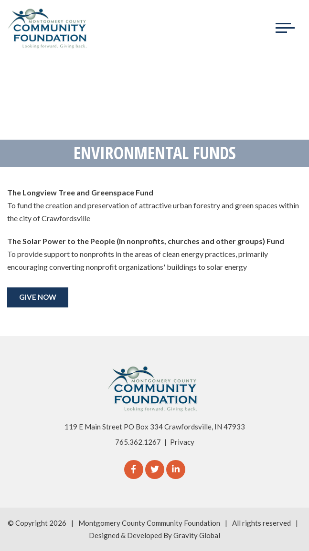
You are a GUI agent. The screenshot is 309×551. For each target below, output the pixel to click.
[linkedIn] (175, 469)
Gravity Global (196, 535)
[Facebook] (133, 469)
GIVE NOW (37, 297)
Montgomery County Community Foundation (149, 523)
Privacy (182, 442)
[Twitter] (154, 469)
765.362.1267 (138, 442)
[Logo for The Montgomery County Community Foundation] (47, 28)
